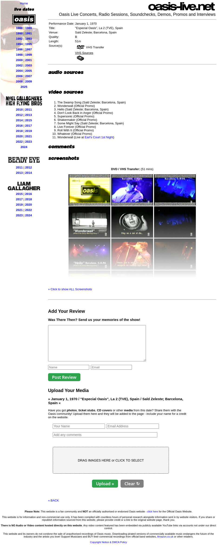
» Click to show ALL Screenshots (70, 289)
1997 (28, 49)
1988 (19, 28)
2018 (19, 131)
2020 (19, 136)
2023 (28, 141)
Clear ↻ (132, 490)
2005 (28, 71)
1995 (28, 44)
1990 (19, 33)
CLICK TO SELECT (129, 467)
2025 (24, 87)
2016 (19, 125)
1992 (19, 38)
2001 (28, 60)
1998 (19, 54)
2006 (19, 76)
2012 (19, 115)
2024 (24, 147)
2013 (28, 115)
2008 (19, 81)
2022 (19, 141)
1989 (28, 28)
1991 (28, 33)
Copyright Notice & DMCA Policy (108, 549)
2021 (28, 136)
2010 (19, 109)
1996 (19, 49)
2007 (28, 76)
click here (152, 518)
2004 (19, 71)
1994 (19, 44)
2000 (19, 60)
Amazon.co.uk (165, 543)
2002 (19, 65)
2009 (28, 81)
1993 (28, 38)
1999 (28, 54)
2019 (28, 131)
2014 (19, 120)
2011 (28, 109)
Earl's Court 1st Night (99, 137)
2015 (28, 120)
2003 (28, 65)
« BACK (53, 507)
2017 (28, 125)
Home (24, 3)
